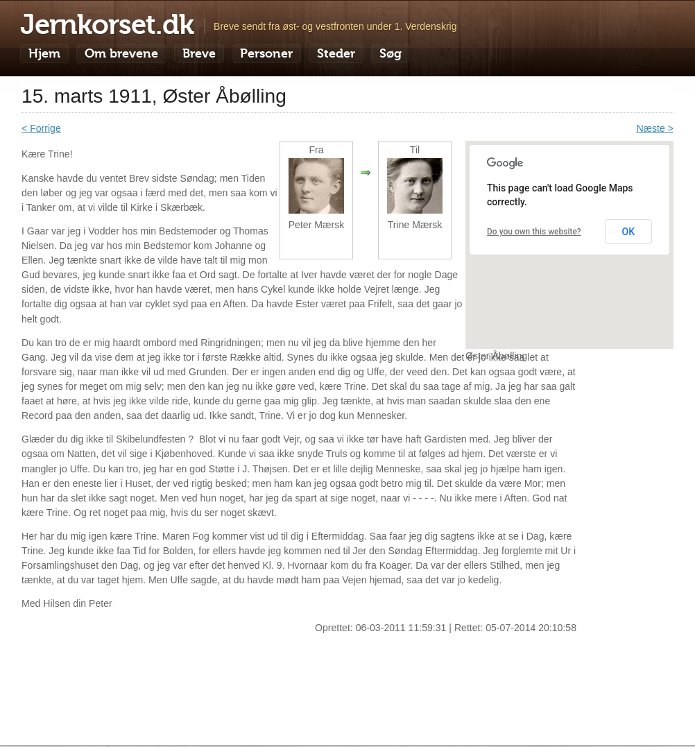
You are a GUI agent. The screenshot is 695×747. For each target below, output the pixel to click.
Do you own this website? (534, 232)
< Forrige (41, 128)
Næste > (654, 128)
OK (628, 231)
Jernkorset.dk (107, 24)
